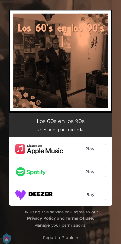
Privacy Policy (41, 218)
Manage (42, 225)
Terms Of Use (79, 218)
